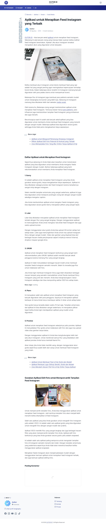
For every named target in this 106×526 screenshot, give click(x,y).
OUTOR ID (53, 2)
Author (14, 502)
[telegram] (20, 34)
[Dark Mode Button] (101, 3)
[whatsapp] (20, 30)
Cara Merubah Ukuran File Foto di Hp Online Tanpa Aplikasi (53, 367)
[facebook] (20, 23)
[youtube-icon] (12, 514)
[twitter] (20, 26)
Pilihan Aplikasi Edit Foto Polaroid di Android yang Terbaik (52, 141)
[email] (20, 41)
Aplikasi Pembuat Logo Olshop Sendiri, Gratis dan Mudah (52, 364)
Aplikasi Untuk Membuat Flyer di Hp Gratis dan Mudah (51, 362)
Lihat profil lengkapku (12, 509)
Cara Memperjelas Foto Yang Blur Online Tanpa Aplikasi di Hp (54, 144)
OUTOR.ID (28, 37)
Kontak (57, 504)
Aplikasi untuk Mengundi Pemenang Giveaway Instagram (52, 139)
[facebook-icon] (5, 514)
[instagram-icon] (9, 514)
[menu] (6, 2)
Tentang (58, 501)
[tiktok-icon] (19, 514)
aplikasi (50, 37)
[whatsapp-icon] (16, 514)
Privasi (57, 507)
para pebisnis (68, 110)
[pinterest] (20, 37)
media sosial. (61, 102)
